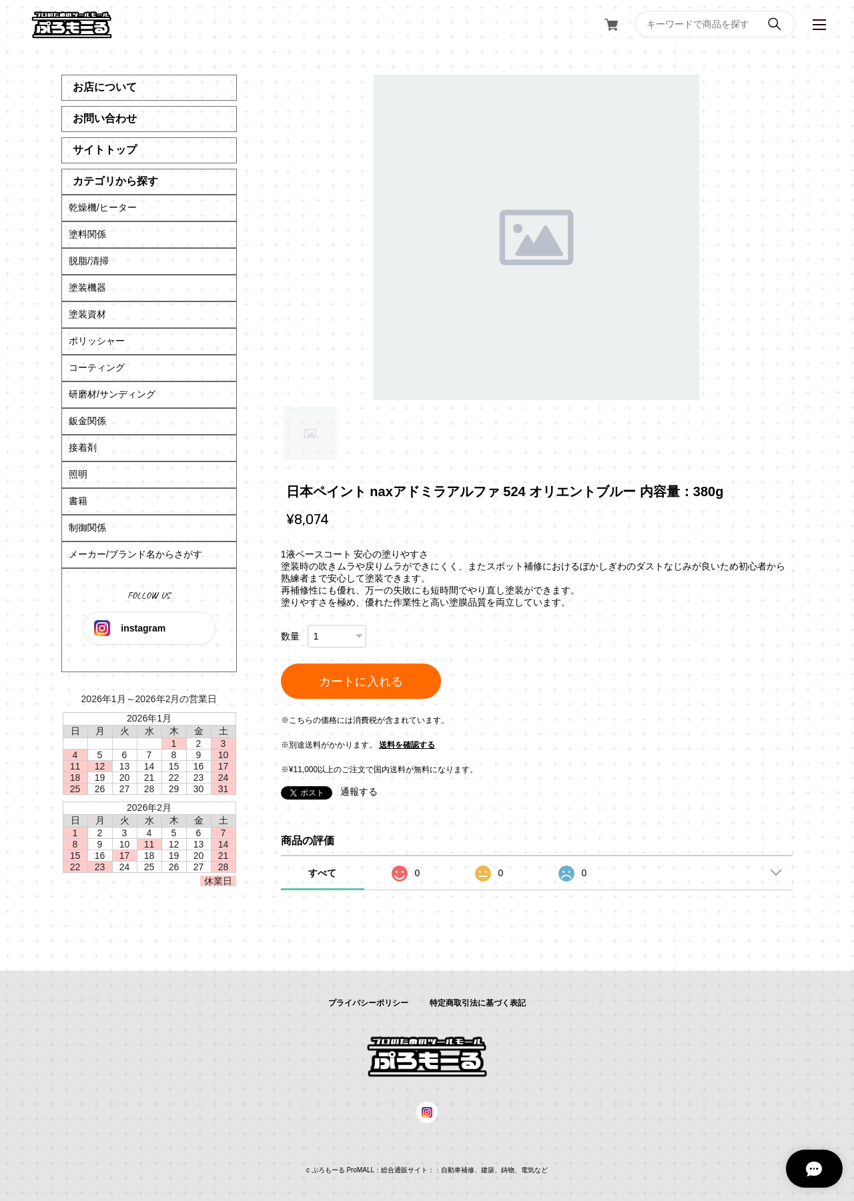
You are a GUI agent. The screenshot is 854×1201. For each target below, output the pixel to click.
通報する (359, 791)
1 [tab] (310, 433)
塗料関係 (87, 234)
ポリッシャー (97, 340)
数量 (290, 636)
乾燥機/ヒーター (103, 207)
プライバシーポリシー (368, 1003)
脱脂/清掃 (89, 260)
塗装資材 (87, 314)
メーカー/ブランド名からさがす (135, 554)
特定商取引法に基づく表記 (478, 1003)
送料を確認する (407, 745)
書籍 (78, 500)
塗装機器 (87, 287)
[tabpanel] (537, 237)
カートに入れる (361, 681)
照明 (78, 474)
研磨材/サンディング (112, 394)
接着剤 (83, 447)
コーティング (97, 367)
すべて (322, 873)
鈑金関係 (87, 420)
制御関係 (87, 527)
